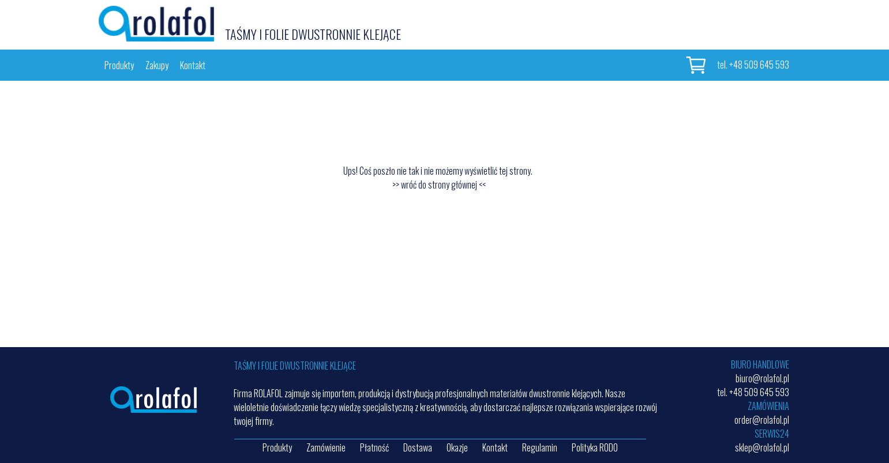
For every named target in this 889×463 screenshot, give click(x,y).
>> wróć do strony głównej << (439, 184)
